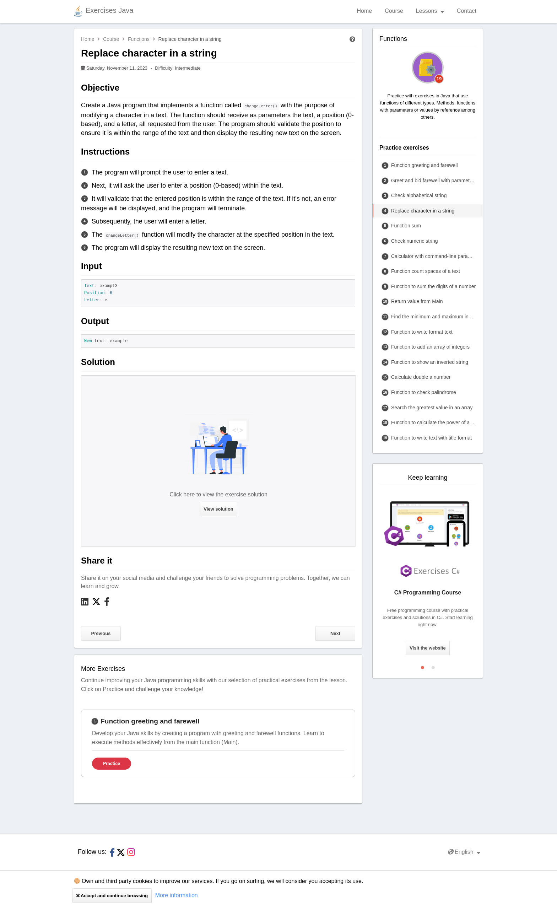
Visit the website (428, 648)
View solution (218, 509)
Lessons (430, 11)
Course (394, 11)
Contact (466, 11)
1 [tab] (422, 665)
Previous (101, 633)
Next (335, 633)
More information (176, 895)
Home (364, 11)
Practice (111, 763)
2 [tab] (433, 665)
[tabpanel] (218, 743)
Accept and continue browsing (112, 895)
